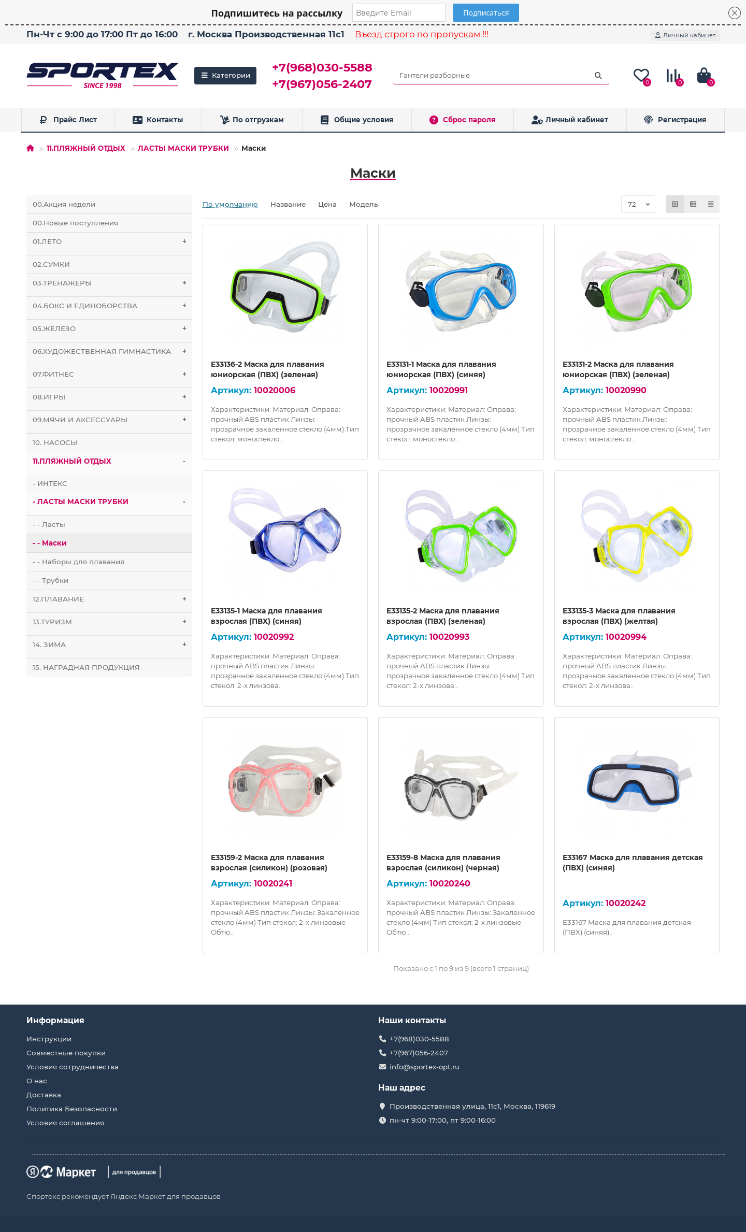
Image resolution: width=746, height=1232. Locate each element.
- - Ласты (49, 524)
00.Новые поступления (75, 223)
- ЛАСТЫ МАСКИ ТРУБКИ (112, 502)
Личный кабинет (570, 120)
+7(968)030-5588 (322, 67)
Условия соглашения (65, 1123)
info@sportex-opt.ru (425, 1067)
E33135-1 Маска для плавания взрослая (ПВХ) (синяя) (266, 616)
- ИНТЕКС (50, 483)
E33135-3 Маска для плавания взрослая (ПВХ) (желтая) (619, 616)
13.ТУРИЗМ (112, 622)
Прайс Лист (68, 120)
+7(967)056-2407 (322, 84)
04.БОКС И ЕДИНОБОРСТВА (112, 306)
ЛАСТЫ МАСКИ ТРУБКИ (183, 148)
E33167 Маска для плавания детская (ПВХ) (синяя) (633, 862)
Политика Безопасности (71, 1109)
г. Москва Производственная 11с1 (266, 34)
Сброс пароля (462, 120)
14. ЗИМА (112, 645)
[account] (685, 35)
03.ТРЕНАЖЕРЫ (112, 283)
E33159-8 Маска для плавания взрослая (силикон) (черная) (443, 862)
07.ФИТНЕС (112, 374)
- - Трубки (50, 580)
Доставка (43, 1095)
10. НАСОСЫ (55, 442)
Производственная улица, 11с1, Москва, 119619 (472, 1106)
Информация (55, 1020)
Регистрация (675, 120)
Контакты (158, 120)
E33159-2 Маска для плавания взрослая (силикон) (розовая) (269, 862)
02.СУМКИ (51, 264)
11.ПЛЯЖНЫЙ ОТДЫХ (86, 148)
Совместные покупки (66, 1053)
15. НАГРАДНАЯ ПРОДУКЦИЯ (86, 667)
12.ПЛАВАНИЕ (112, 599)
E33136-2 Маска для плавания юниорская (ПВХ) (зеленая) (267, 369)
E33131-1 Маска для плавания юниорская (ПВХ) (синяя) (441, 369)
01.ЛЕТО (112, 242)
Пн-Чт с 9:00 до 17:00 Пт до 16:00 (102, 34)
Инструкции (48, 1039)
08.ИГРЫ (112, 397)
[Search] (501, 75)
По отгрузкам (251, 120)
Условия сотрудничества (72, 1067)
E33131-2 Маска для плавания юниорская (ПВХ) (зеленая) (618, 369)
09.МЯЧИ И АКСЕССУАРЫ (112, 420)
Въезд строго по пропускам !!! (422, 34)
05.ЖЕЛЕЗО (112, 329)
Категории (225, 75)
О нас (36, 1081)
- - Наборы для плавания (78, 561)
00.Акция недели (64, 204)
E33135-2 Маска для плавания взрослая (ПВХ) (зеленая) (442, 616)
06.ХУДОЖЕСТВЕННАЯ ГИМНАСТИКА (112, 351)
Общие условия (356, 120)
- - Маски (49, 543)
